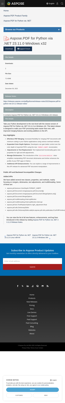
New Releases (32, 302)
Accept (32, 389)
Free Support (32, 316)
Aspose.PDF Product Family (15, 16)
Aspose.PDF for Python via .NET (17, 21)
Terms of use (34, 348)
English (50, 3)
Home (6, 11)
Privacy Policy (26, 348)
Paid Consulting (32, 323)
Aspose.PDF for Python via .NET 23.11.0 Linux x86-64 (18, 236)
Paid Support (32, 319)
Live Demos (31, 312)
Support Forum (23, 49)
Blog (32, 326)
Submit (32, 267)
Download (9, 49)
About (32, 333)
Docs (32, 309)
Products (31, 298)
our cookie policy (43, 385)
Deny (46, 395)
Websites (31, 330)
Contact (41, 348)
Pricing (32, 305)
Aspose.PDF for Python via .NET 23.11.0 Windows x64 (44, 236)
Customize (19, 395)
